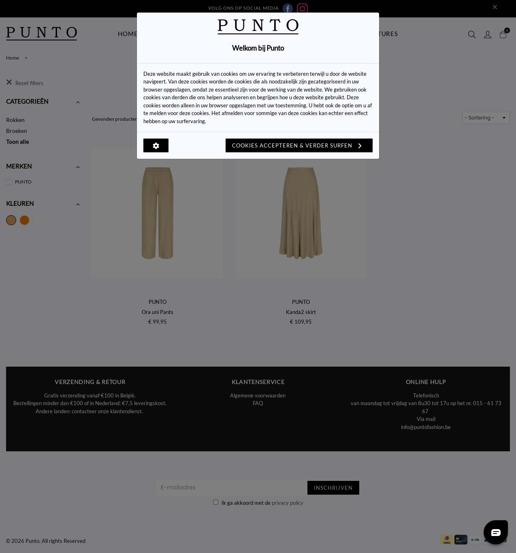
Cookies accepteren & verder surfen (299, 145)
